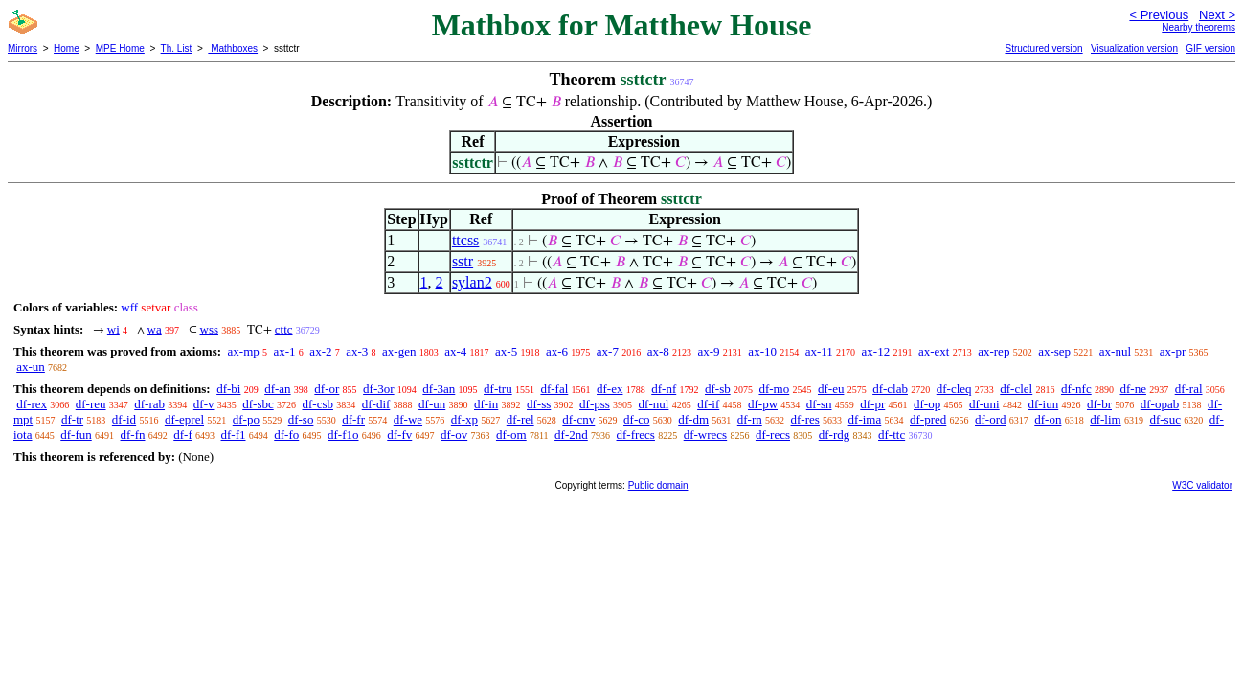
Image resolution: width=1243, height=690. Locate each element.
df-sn (819, 404)
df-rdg (834, 434)
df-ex (609, 388)
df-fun (76, 434)
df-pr (872, 404)
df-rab (149, 404)
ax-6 (557, 351)
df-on (1047, 419)
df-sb (718, 388)
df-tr (72, 419)
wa (154, 329)
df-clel (1016, 388)
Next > (1217, 15)
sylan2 (472, 282)
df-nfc (1076, 388)
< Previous (1158, 15)
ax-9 (709, 351)
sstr (462, 261)
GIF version (1210, 48)
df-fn (133, 434)
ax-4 (455, 351)
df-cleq (954, 388)
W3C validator (1202, 485)
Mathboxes (233, 48)
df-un (431, 404)
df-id (124, 419)
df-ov (454, 434)
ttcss (465, 240)
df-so (301, 419)
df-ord (990, 419)
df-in (486, 404)
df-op (927, 404)
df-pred (928, 419)
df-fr (353, 419)
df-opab (1160, 404)
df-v (204, 404)
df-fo (286, 434)
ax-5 (506, 351)
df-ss (539, 404)
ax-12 (876, 351)
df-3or (379, 388)
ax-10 (762, 351)
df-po (246, 419)
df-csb (317, 404)
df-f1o (343, 434)
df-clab (890, 388)
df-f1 (233, 434)
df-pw (763, 404)
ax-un (30, 366)
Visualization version (1134, 48)
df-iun (1043, 404)
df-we (408, 419)
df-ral (1189, 388)
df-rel (520, 419)
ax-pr (1173, 351)
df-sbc (258, 404)
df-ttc (891, 434)
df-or (326, 388)
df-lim (1105, 419)
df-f (182, 434)
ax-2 (320, 351)
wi (113, 329)
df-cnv (578, 419)
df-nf (663, 388)
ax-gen (399, 351)
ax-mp (244, 351)
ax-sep (1054, 351)
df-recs (773, 434)
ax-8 (658, 351)
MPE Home (120, 48)
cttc (284, 329)
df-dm (693, 419)
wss (209, 329)
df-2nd (571, 434)
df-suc (1165, 419)
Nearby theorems (1198, 27)
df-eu (831, 388)
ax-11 (819, 351)
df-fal (554, 388)
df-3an (438, 388)
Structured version (1043, 48)
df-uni (984, 404)
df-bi (228, 388)
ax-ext (933, 351)
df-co (636, 419)
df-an (277, 388)
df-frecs (636, 434)
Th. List (176, 48)
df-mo (773, 388)
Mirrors (22, 48)
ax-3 (357, 351)
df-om (511, 434)
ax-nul (1115, 351)
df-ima (865, 419)
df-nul (654, 404)
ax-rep (993, 351)
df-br (1099, 404)
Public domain (658, 485)
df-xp (464, 419)
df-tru (498, 388)
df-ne (1132, 388)
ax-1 (285, 351)
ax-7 (608, 351)
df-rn (749, 419)
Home (66, 48)
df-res (805, 419)
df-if (708, 404)
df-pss (594, 404)
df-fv (399, 434)
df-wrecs (705, 434)
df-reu (91, 404)
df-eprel (184, 419)
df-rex (31, 404)
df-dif (376, 404)
